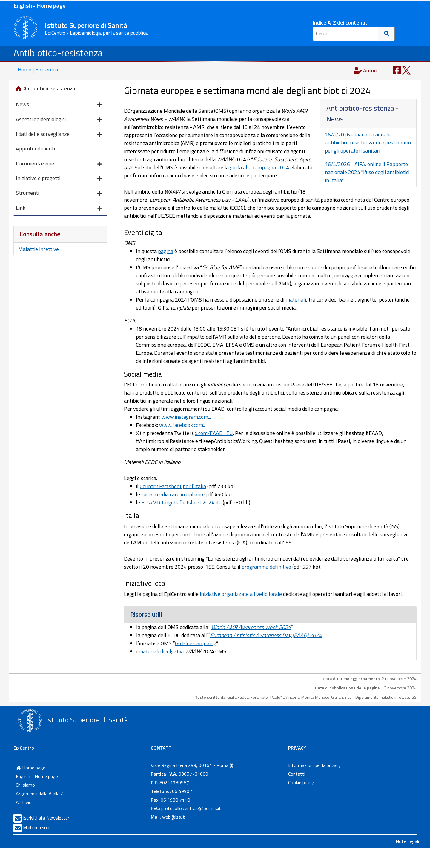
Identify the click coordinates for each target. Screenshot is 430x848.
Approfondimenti (35, 148)
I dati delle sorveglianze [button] (59, 134)
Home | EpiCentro (38, 70)
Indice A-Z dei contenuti (341, 23)
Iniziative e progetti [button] (59, 178)
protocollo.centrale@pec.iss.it (191, 808)
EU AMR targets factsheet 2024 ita (181, 502)
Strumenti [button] (59, 193)
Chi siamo (25, 784)
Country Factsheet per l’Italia (173, 486)
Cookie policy (301, 782)
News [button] (59, 104)
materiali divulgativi (161, 651)
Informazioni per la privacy (314, 765)
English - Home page (39, 5)
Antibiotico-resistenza (58, 52)
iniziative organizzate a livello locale (241, 594)
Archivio (24, 802)
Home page (30, 767)
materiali (295, 300)
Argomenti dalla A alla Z (39, 793)
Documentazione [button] (59, 164)
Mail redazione (37, 827)
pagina (165, 251)
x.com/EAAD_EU (214, 433)
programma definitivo (266, 567)
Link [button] (59, 208)
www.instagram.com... (186, 417)
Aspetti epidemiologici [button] (59, 119)
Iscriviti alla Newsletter (46, 817)
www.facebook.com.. (182, 425)
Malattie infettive (38, 249)
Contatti (296, 773)
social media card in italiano (172, 494)
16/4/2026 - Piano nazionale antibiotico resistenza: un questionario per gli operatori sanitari (368, 142)
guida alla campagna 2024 (259, 167)
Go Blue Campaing (195, 643)
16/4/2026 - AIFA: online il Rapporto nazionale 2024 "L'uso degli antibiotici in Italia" (367, 172)
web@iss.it (173, 816)
